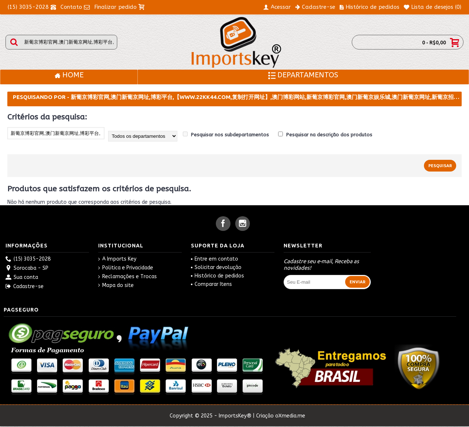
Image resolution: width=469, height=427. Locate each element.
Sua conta (21, 277)
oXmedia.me (290, 416)
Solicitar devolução (216, 267)
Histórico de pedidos (217, 276)
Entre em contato (214, 259)
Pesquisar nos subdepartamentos (226, 134)
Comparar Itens (211, 284)
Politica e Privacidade (125, 268)
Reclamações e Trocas (127, 276)
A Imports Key (117, 259)
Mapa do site (116, 285)
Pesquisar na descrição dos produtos (325, 134)
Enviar (357, 282)
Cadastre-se (24, 286)
